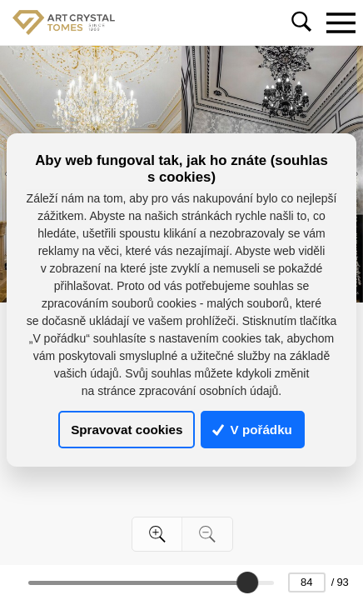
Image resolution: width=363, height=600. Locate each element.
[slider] (248, 582)
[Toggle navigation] (340, 22)
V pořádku (252, 429)
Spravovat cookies (126, 429)
